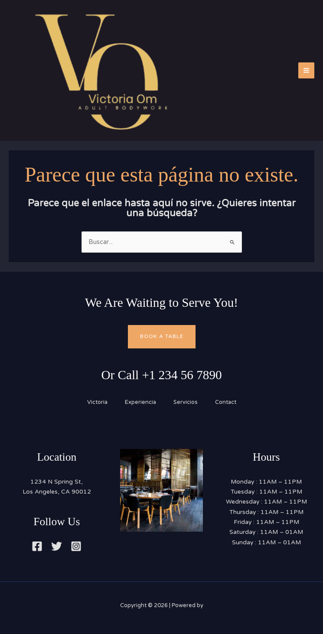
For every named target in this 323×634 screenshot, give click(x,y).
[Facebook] (37, 546)
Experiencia (140, 402)
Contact (225, 402)
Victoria (97, 402)
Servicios (185, 402)
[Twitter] (56, 546)
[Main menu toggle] (306, 70)
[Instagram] (76, 546)
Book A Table (161, 336)
